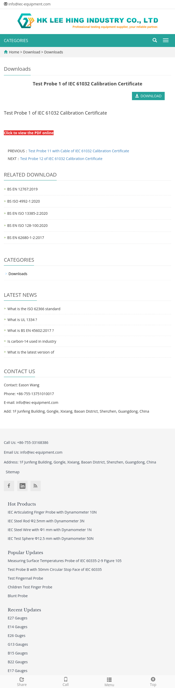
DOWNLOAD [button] (148, 95)
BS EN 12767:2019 (22, 189)
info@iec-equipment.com (30, 4)
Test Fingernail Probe (25, 578)
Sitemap (12, 471)
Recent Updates (24, 609)
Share (22, 681)
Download (32, 52)
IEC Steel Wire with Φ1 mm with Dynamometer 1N (49, 529)
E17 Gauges (17, 670)
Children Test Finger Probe (30, 587)
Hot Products (22, 504)
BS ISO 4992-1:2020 (23, 201)
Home (14, 52)
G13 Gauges (18, 644)
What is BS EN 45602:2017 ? (30, 330)
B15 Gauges (18, 653)
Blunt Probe (18, 595)
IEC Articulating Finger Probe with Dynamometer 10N (52, 512)
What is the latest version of (30, 352)
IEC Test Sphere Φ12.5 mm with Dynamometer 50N (51, 538)
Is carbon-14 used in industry (31, 341)
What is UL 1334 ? (22, 319)
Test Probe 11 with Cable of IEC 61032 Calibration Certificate (78, 150)
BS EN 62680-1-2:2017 (25, 237)
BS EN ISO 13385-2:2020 (27, 213)
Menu (109, 681)
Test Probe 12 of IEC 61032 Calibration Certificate (61, 158)
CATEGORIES (16, 40)
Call (66, 681)
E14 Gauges (17, 626)
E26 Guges (16, 635)
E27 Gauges (17, 617)
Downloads (53, 52)
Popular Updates (25, 552)
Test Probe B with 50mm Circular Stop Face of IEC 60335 (55, 569)
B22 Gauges (18, 661)
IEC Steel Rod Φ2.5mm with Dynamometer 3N (46, 520)
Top (153, 681)
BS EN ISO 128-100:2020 (27, 225)
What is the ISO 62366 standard (33, 308)
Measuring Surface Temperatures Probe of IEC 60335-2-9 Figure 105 (65, 560)
